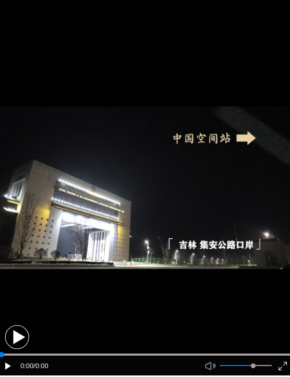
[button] (17, 337)
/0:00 (40, 366)
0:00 (26, 366)
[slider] (253, 365)
